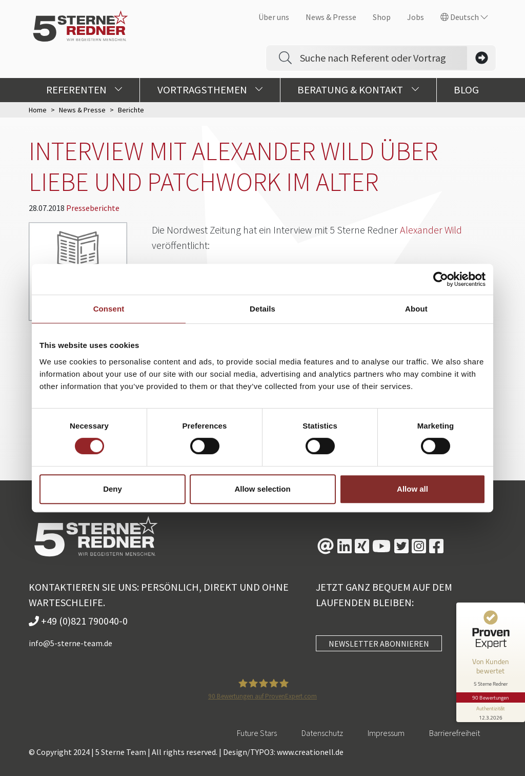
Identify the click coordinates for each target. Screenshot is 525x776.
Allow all (412, 488)
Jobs (415, 17)
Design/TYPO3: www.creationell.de (283, 752)
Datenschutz (322, 733)
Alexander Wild (431, 229)
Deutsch (464, 17)
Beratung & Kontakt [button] (358, 89)
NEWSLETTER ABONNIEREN (379, 643)
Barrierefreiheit (454, 733)
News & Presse (331, 17)
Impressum (386, 733)
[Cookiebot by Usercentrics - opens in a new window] (441, 279)
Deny (112, 488)
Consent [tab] (109, 308)
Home (38, 109)
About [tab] (416, 308)
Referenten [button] (84, 89)
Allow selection (262, 488)
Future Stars (257, 733)
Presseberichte (92, 208)
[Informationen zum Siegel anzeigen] (490, 707)
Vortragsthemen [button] (210, 89)
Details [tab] (262, 308)
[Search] (383, 58)
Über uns (273, 17)
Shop (382, 17)
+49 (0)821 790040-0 (78, 620)
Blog (466, 89)
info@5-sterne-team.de (70, 643)
